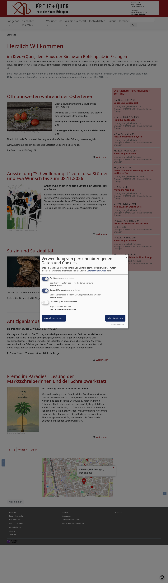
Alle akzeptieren (115, 318)
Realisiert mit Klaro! (118, 324)
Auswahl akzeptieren (53, 318)
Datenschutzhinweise (96, 270)
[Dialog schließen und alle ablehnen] (126, 256)
